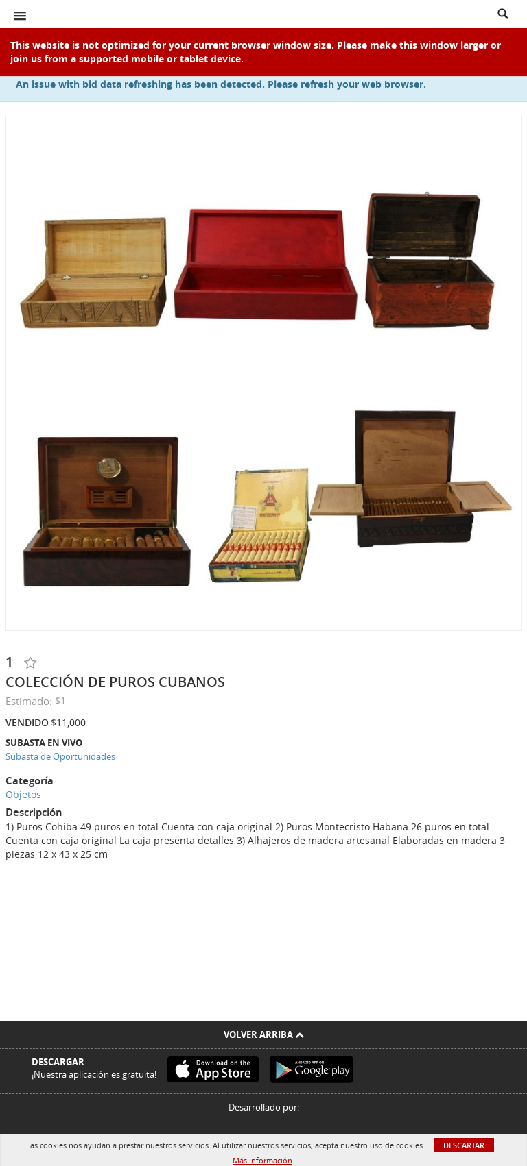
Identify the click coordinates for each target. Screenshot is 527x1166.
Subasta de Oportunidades (60, 756)
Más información (262, 1160)
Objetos (23, 794)
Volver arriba (264, 1034)
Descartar (463, 1145)
